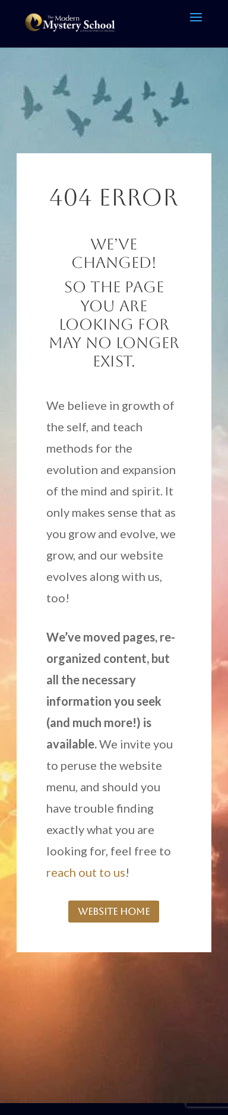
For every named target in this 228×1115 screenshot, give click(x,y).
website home (114, 911)
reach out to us (85, 872)
